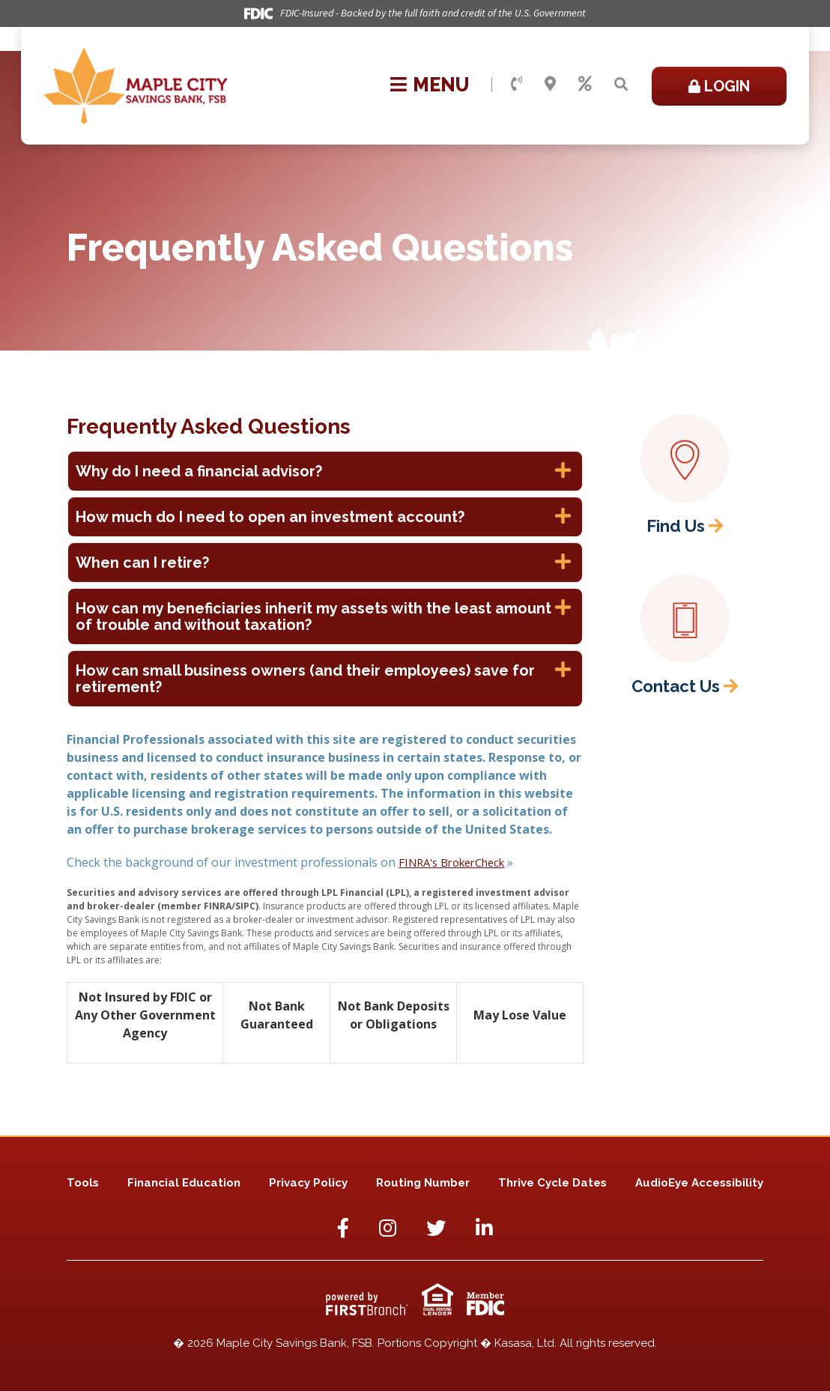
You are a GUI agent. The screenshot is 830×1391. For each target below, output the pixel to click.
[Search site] (621, 84)
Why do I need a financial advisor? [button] (199, 471)
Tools (83, 1183)
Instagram (387, 1227)
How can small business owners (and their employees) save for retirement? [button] (305, 678)
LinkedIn (484, 1227)
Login (727, 86)
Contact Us (516, 83)
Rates (585, 83)
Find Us (675, 526)
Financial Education (183, 1183)
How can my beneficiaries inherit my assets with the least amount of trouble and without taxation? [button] (313, 616)
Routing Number (423, 1183)
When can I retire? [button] (142, 563)
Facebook (343, 1227)
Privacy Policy (308, 1183)
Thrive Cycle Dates (552, 1183)
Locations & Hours (550, 83)
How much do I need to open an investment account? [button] (270, 517)
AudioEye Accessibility (699, 1183)
